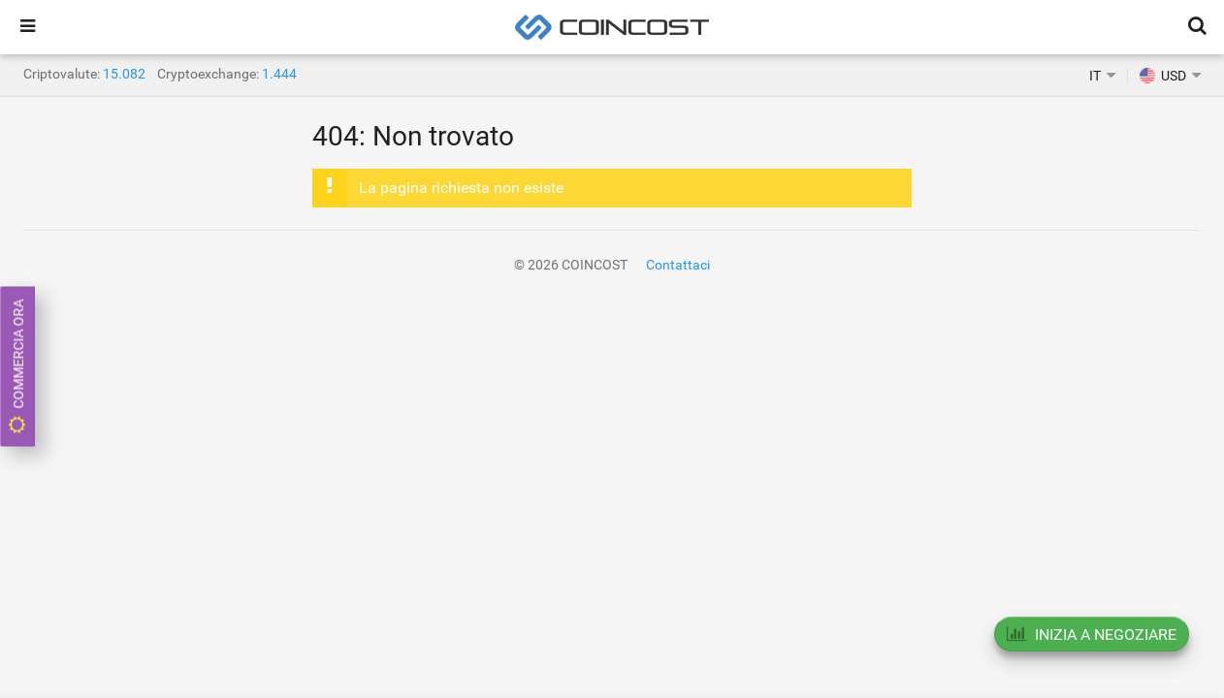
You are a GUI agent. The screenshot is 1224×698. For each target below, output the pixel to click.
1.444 (279, 73)
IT (1095, 75)
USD (1163, 75)
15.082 (124, 73)
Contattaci (678, 264)
